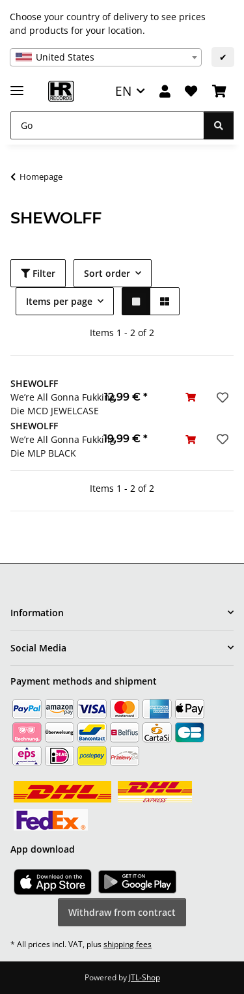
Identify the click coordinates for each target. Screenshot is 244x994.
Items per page (59, 301)
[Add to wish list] (221, 397)
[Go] (107, 125)
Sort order (107, 273)
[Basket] (219, 91)
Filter (38, 273)
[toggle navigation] (16, 85)
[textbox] (105, 57)
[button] (165, 91)
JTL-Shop (144, 977)
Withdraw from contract (122, 912)
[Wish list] (191, 91)
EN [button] (123, 91)
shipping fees (127, 944)
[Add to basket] (191, 397)
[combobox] (106, 57)
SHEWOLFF (34, 383)
